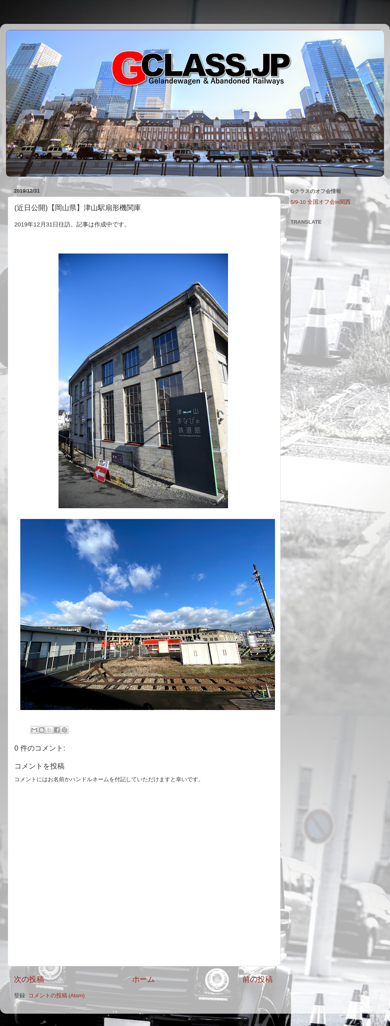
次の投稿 (29, 979)
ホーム (143, 979)
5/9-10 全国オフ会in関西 (321, 202)
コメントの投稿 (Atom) (56, 996)
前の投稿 (257, 979)
